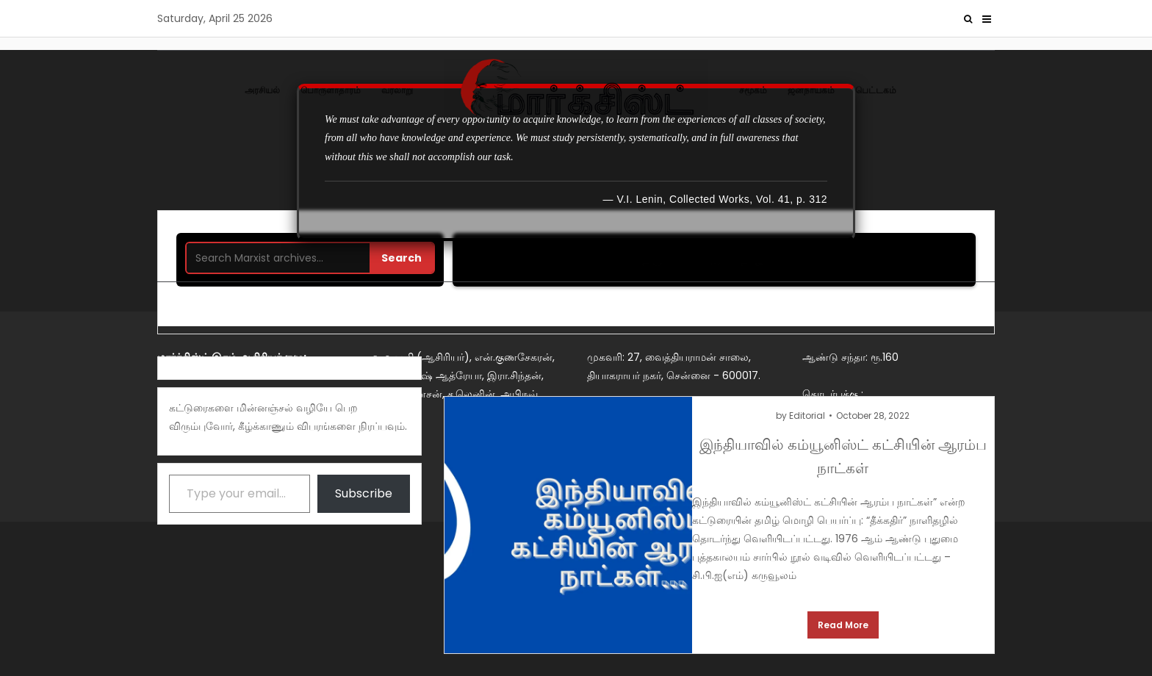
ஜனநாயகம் (811, 90)
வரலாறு (397, 90)
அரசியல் (262, 90)
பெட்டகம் (875, 90)
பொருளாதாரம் (330, 90)
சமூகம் (753, 90)
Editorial (807, 415)
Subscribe (363, 493)
